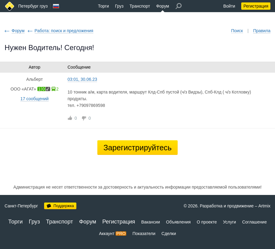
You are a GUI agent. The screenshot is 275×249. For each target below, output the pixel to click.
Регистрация (255, 6)
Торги (103, 6)
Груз (119, 6)
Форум (162, 6)
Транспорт (140, 6)
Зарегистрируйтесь (137, 147)
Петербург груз (33, 6)
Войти (229, 6)
